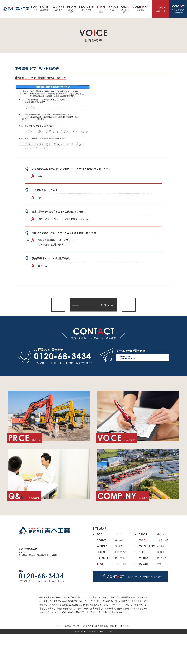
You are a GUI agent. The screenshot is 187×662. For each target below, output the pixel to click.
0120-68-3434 (62, 356)
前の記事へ (58, 305)
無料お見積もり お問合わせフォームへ (143, 358)
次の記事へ (129, 305)
